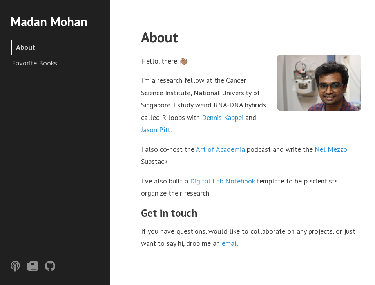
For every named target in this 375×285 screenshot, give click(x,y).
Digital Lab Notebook (222, 180)
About (25, 47)
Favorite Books (34, 62)
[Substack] (32, 266)
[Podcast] (15, 266)
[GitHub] (50, 266)
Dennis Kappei (222, 117)
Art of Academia (220, 149)
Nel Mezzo (331, 149)
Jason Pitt (155, 129)
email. (230, 243)
